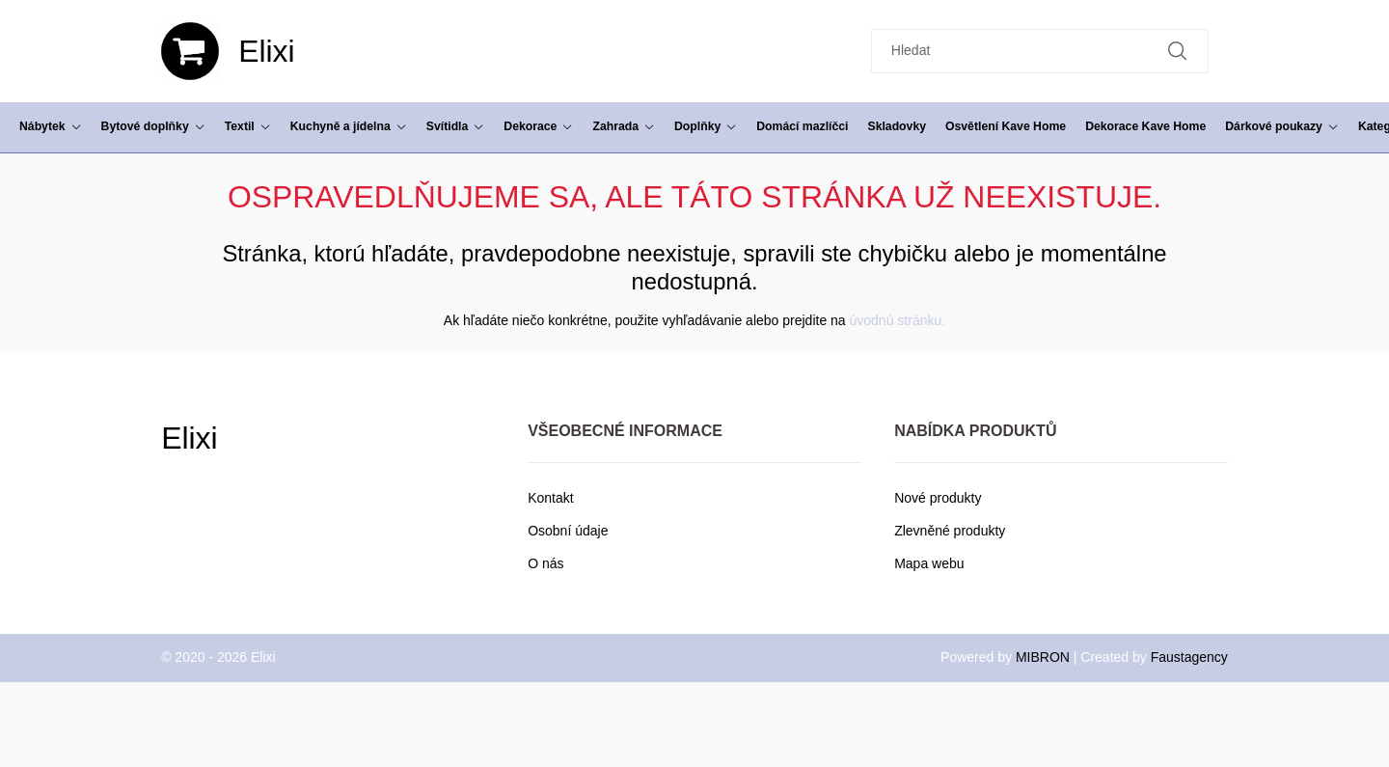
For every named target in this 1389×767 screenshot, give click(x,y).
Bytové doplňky (153, 126)
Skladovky (896, 126)
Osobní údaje (568, 530)
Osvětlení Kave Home (1005, 126)
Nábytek (50, 126)
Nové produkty (937, 498)
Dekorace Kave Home (1145, 126)
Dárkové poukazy (1282, 126)
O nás (545, 563)
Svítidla (455, 126)
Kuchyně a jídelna (348, 126)
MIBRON (1043, 657)
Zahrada (623, 126)
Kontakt (550, 498)
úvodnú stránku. (898, 320)
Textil (248, 126)
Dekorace (538, 126)
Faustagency (1189, 657)
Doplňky (705, 126)
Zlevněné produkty (949, 530)
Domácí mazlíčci (802, 126)
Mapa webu (929, 563)
